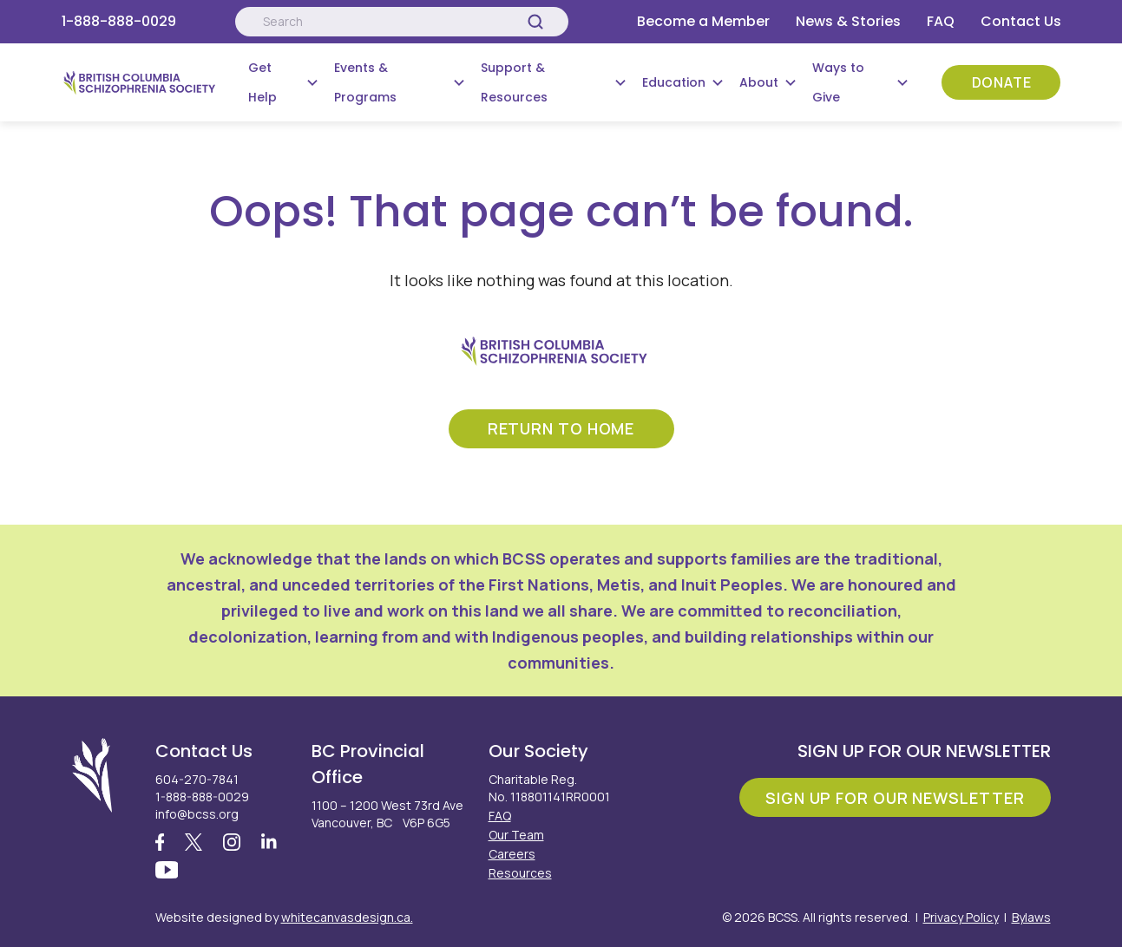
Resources (520, 872)
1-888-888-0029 (119, 21)
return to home (561, 427)
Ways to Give (838, 82)
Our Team (516, 834)
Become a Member (703, 21)
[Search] (535, 21)
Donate (1002, 82)
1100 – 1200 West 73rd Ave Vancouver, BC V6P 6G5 (387, 813)
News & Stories (848, 21)
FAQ (941, 21)
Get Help (262, 82)
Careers (512, 853)
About (758, 82)
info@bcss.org (197, 813)
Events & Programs (365, 82)
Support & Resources (514, 82)
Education (673, 82)
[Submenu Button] (312, 82)
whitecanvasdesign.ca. (347, 917)
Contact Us (1021, 21)
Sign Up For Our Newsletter (894, 796)
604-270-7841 (197, 778)
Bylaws (1031, 917)
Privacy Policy (961, 917)
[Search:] (401, 21)
